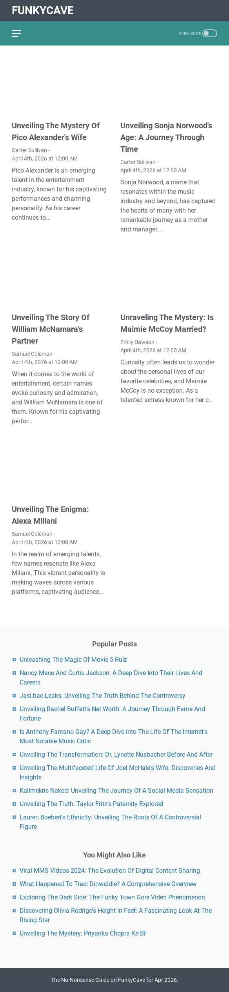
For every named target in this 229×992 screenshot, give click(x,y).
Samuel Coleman (32, 354)
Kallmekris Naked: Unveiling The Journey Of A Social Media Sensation (116, 790)
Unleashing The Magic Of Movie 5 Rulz (73, 659)
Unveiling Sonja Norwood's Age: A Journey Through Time (166, 137)
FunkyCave (43, 10)
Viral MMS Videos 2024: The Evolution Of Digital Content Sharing (110, 870)
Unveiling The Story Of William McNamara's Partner (50, 329)
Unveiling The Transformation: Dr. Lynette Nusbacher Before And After (116, 754)
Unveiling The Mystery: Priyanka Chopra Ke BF (83, 933)
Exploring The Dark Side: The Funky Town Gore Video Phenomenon (112, 897)
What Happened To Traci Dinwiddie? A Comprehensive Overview (108, 884)
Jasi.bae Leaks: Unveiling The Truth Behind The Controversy (102, 695)
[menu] (21, 33)
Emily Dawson (137, 342)
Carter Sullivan (29, 150)
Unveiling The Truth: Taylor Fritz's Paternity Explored (91, 804)
